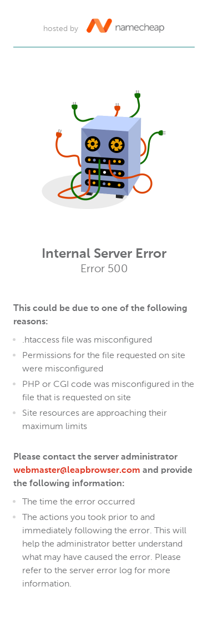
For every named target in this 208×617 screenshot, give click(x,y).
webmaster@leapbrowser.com (76, 470)
